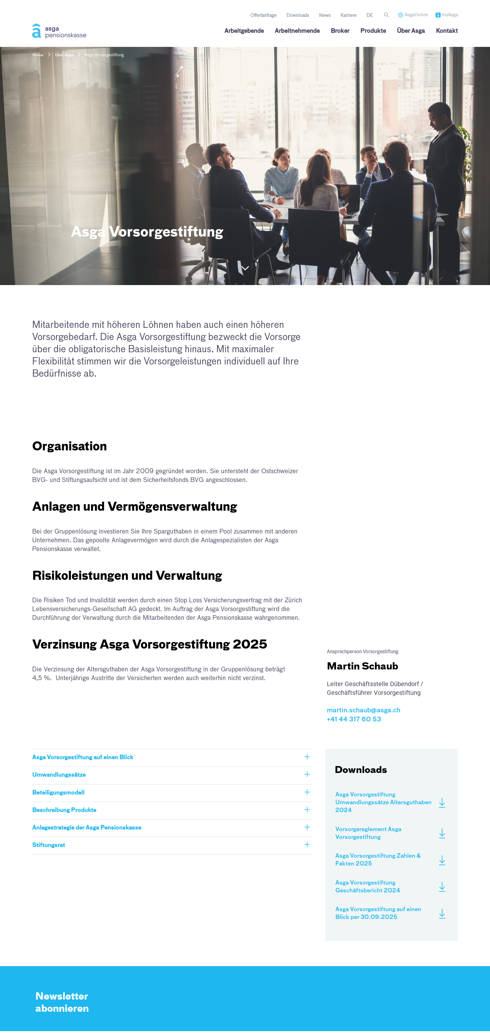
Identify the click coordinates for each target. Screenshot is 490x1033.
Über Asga (411, 31)
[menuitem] (370, 16)
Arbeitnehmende (297, 31)
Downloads (298, 15)
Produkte (373, 31)
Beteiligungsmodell (58, 793)
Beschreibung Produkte (64, 810)
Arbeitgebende (244, 31)
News (325, 15)
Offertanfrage (263, 15)
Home (37, 55)
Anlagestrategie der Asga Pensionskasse (87, 828)
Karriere (349, 15)
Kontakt (447, 31)
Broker (340, 31)
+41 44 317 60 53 (354, 719)
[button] (172, 757)
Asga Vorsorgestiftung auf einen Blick (83, 757)
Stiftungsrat (48, 845)
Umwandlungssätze (59, 775)
